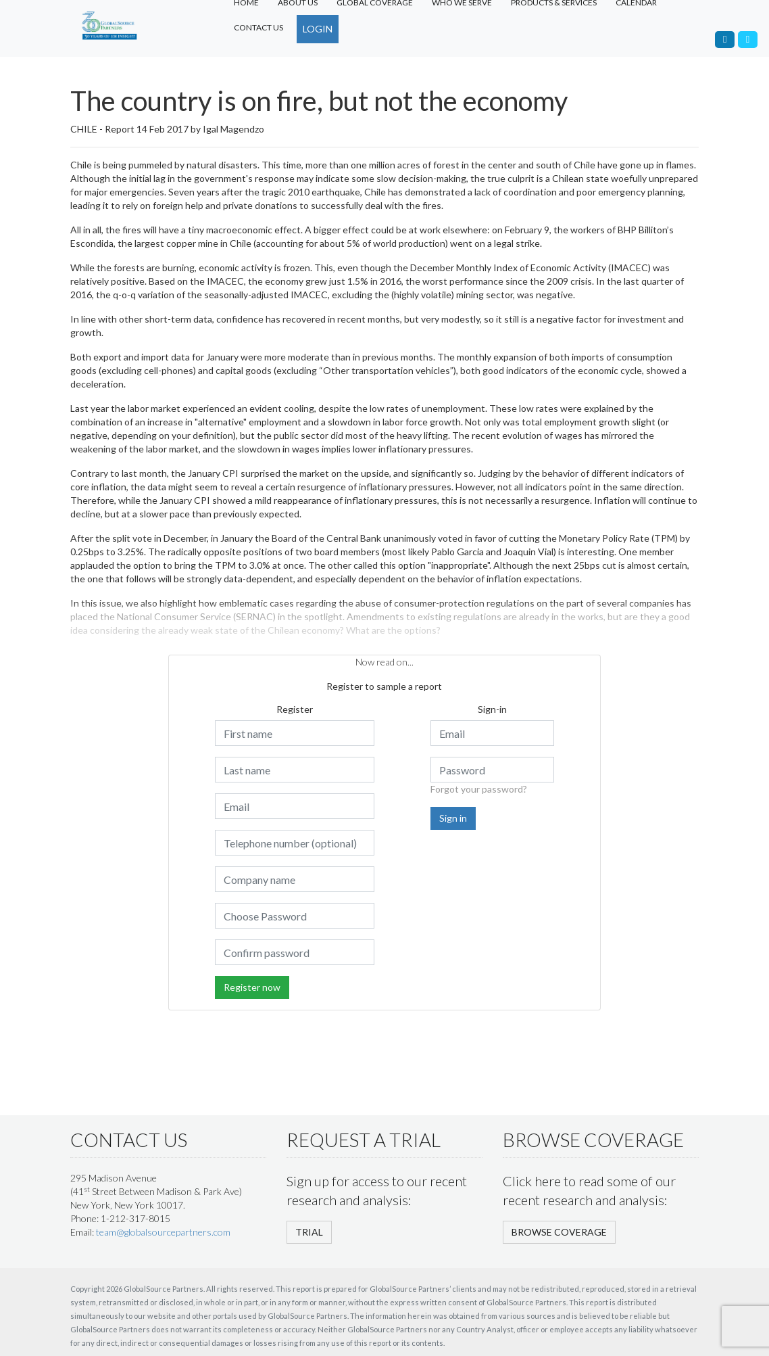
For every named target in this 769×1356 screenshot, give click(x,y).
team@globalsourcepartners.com (163, 1232)
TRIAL (309, 1232)
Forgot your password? (478, 789)
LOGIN (317, 28)
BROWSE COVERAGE (559, 1232)
